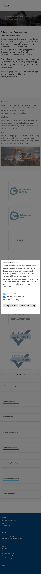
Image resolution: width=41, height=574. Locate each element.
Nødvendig (11, 294)
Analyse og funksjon (15, 296)
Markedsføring (13, 299)
